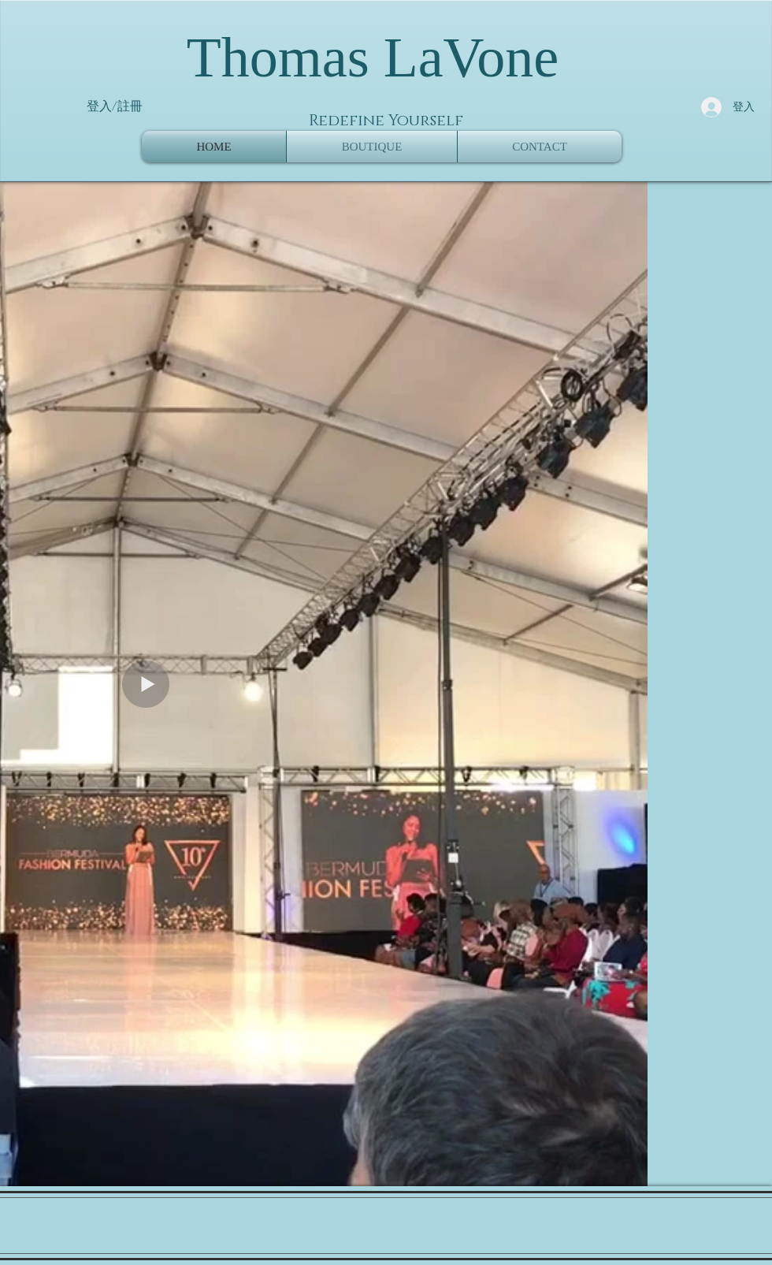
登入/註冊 (115, 106)
